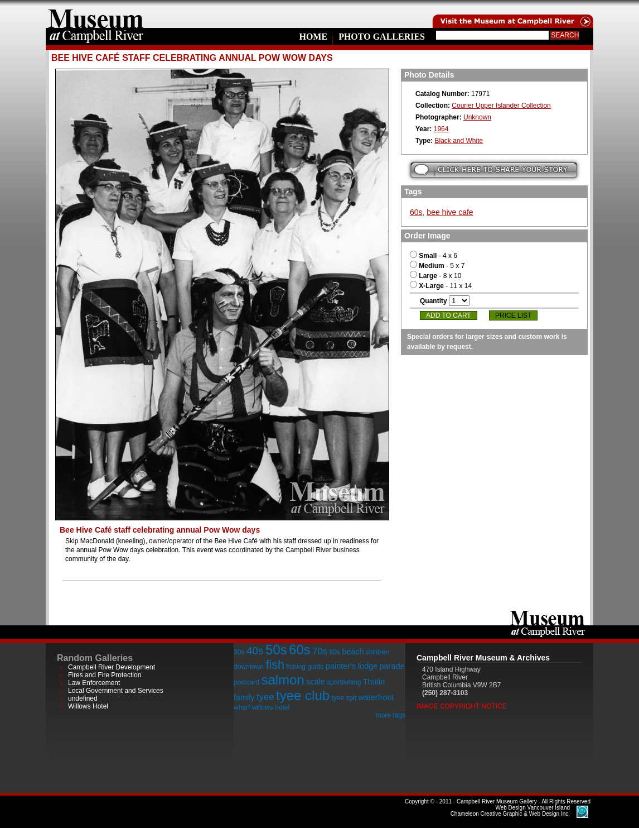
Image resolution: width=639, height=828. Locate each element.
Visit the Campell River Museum (511, 14)
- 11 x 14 (441, 286)
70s (319, 651)
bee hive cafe (450, 212)
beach (353, 651)
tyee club (303, 695)
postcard (246, 682)
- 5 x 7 (437, 266)
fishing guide (304, 667)
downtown (249, 667)
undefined (83, 698)
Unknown (477, 117)
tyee (265, 697)
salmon (282, 679)
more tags (390, 715)
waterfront (376, 697)
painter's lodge (351, 666)
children (377, 652)
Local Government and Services (115, 691)
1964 (441, 129)
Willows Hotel (88, 706)
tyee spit (343, 698)
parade (392, 666)
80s (334, 652)
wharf (242, 707)
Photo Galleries (381, 36)
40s (255, 651)
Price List (513, 315)
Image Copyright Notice (462, 706)
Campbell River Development (111, 667)
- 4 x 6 (433, 256)
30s (239, 652)
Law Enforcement (94, 683)
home (96, 14)
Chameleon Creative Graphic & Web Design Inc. (510, 811)
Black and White (458, 141)
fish (274, 665)
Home (313, 36)
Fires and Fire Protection (104, 675)
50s (276, 649)
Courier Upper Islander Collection (501, 105)
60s (416, 212)
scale (315, 681)
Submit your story (494, 170)
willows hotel (270, 707)
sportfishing (344, 682)
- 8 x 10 (435, 276)
